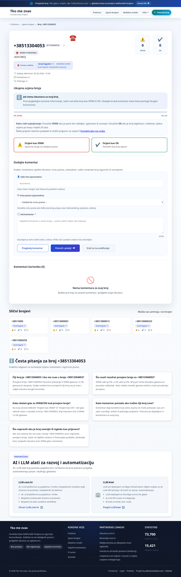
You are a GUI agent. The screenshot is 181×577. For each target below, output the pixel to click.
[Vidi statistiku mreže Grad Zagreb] (54, 65)
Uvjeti (122, 571)
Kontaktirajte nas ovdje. (92, 131)
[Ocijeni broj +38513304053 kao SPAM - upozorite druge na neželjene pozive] (51, 145)
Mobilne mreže (130, 12)
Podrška (130, 571)
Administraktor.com (154, 571)
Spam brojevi (112, 12)
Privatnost (113, 571)
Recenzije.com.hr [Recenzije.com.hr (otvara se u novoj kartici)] (108, 538)
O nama (71, 552)
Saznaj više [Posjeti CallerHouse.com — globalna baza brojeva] (143, 3)
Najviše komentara (77, 547)
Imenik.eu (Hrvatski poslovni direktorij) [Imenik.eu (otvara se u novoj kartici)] (118, 551)
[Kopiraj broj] (64, 45)
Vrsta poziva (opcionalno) (30, 195)
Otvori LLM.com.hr (31, 507)
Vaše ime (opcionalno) (29, 176)
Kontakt (71, 557)
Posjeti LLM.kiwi (114, 507)
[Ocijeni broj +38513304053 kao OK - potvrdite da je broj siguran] (129, 145)
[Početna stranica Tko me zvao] (20, 12)
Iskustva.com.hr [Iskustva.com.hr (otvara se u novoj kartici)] (107, 533)
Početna (97, 12)
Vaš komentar (26, 214)
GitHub (168, 571)
